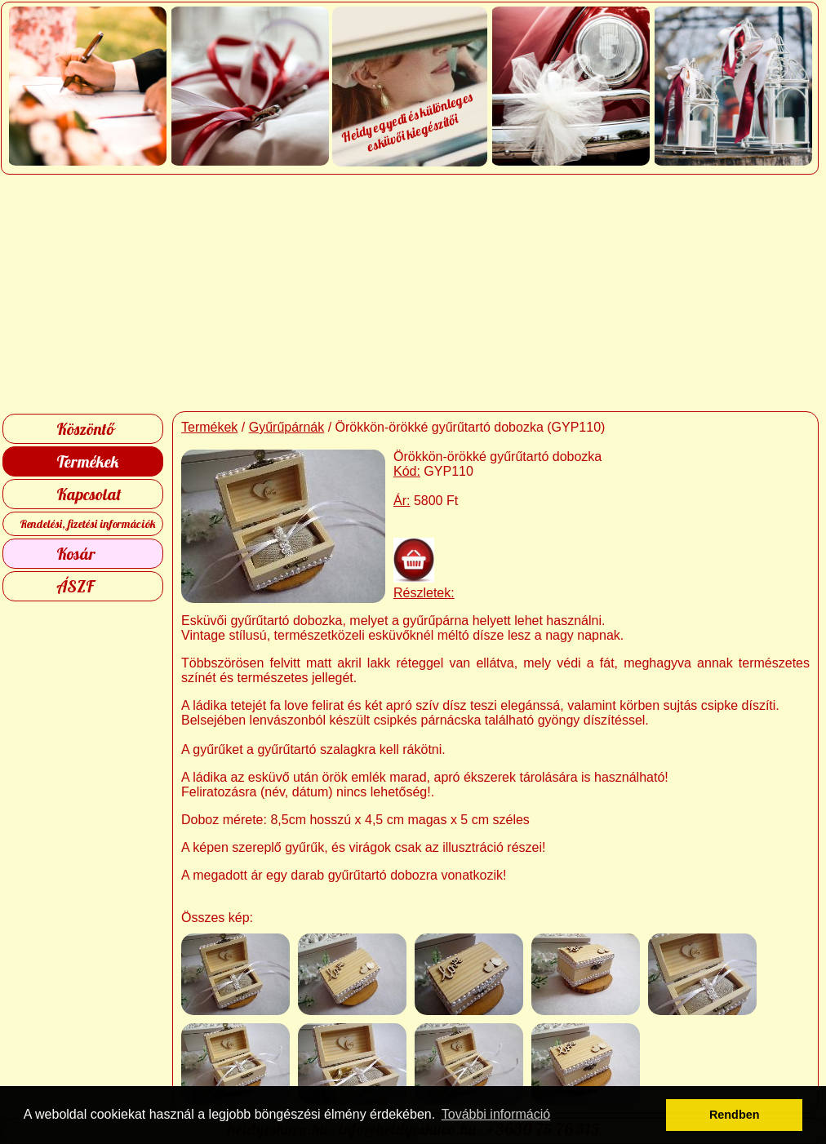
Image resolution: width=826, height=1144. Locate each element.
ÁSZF (75, 586)
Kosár (75, 553)
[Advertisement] (413, 293)
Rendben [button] (734, 1114)
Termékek (87, 461)
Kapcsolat (89, 494)
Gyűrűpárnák (287, 427)
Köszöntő (85, 429)
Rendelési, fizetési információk (88, 524)
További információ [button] (496, 1114)
